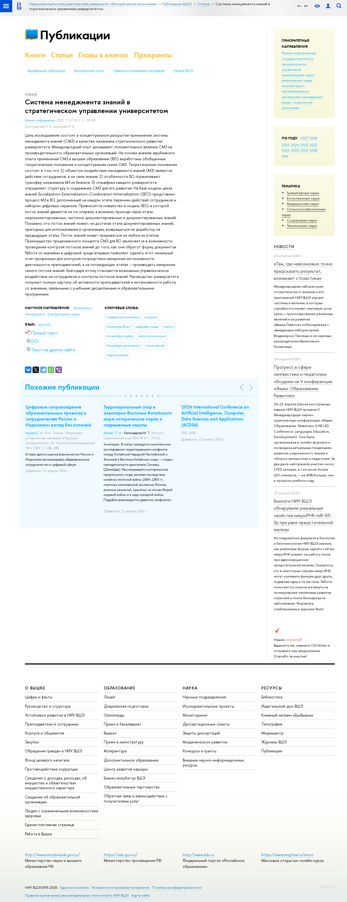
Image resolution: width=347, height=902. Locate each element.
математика (291, 96)
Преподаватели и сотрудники (51, 724)
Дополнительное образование (131, 760)
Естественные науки (303, 198)
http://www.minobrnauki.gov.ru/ (52, 854)
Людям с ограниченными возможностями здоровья (61, 813)
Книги (35, 55)
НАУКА (190, 688)
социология (302, 102)
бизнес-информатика (299, 52)
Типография (271, 724)
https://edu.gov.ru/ (120, 854)
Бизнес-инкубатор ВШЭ (124, 778)
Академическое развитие (205, 741)
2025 (286, 144)
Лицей (109, 696)
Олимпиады (114, 715)
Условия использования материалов (120, 887)
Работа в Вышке (38, 833)
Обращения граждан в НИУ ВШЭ (53, 750)
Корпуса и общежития (44, 733)
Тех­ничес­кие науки (302, 225)
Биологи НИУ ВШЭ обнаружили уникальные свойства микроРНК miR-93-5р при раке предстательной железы (303, 515)
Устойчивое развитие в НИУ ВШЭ (55, 715)
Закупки (32, 741)
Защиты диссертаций (201, 733)
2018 (313, 150)
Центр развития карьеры (126, 769)
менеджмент (312, 96)
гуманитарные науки (298, 74)
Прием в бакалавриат (123, 724)
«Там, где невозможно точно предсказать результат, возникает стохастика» (303, 271)
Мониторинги (195, 715)
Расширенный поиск (89, 71)
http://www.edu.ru (198, 854)
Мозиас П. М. (113, 433)
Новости (284, 246)
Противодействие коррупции (51, 769)
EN (306, 6)
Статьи (62, 55)
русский (44, 324)
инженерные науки (297, 80)
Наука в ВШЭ (183, 71)
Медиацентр (272, 733)
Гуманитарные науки (303, 192)
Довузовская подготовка (126, 706)
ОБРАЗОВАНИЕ (119, 688)
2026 (313, 138)
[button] (120, 396)
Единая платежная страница (49, 824)
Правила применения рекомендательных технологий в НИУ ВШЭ (77, 895)
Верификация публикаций (46, 71)
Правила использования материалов (139, 71)
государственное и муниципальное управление (297, 64)
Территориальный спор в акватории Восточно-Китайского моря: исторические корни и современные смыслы (138, 416)
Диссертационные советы (206, 724)
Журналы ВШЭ (274, 741)
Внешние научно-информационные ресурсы (213, 762)
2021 (286, 150)
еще (285, 155)
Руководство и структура (47, 706)
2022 (313, 144)
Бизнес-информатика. (41, 120)
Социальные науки (302, 220)
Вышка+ (110, 733)
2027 (304, 138)
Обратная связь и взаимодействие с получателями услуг (136, 798)
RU (299, 6)
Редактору (328, 886)
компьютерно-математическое (295, 88)
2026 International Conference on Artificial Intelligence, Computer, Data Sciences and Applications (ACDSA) (215, 416)
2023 (304, 144)
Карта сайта (140, 895)
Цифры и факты (38, 696)
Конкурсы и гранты (199, 750)
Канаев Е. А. (34, 433)
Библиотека (271, 696)
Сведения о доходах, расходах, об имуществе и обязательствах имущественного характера (56, 782)
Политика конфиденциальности (176, 887)
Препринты (153, 55)
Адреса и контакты (74, 887)
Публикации (75, 35)
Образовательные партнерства (131, 786)
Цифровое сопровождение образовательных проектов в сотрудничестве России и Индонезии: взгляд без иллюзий (58, 416)
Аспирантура (115, 750)
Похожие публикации (62, 387)
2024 (295, 144)
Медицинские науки (303, 203)
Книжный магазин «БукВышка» (287, 715)
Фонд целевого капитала (47, 760)
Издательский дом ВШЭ (282, 706)
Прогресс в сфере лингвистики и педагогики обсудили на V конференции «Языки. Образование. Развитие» (303, 381)
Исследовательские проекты (208, 706)
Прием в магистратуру (124, 741)
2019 (304, 150)
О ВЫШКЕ (35, 688)
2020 (295, 150)
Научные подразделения (204, 696)
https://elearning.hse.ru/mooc (287, 854)
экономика (290, 107)
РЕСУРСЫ (271, 688)
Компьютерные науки (63, 314)
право (287, 102)
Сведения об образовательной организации (52, 799)
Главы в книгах (103, 55)
